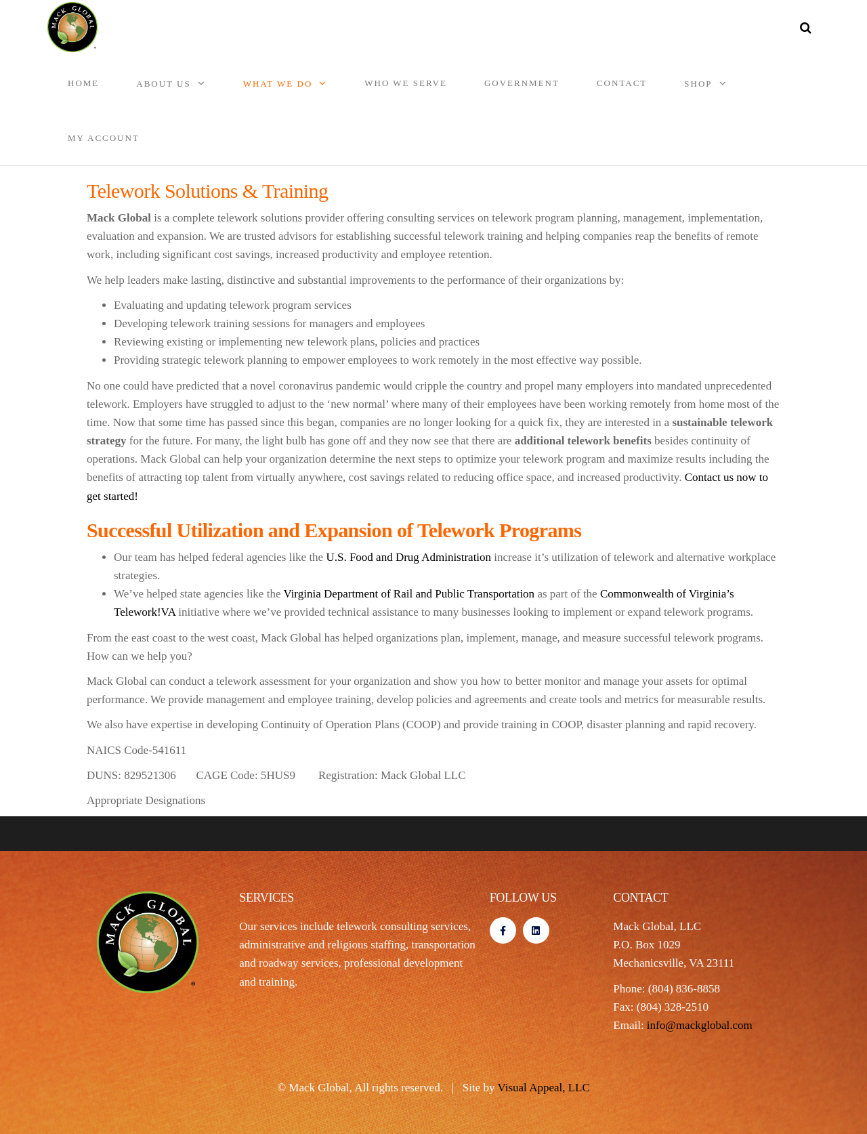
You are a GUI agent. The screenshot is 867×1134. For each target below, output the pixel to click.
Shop (698, 84)
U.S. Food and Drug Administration (408, 557)
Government (521, 83)
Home (83, 83)
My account (104, 138)
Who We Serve (405, 83)
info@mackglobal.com (700, 1025)
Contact (622, 83)
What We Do (278, 84)
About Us (163, 84)
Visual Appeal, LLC (543, 1087)
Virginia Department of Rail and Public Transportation (408, 593)
